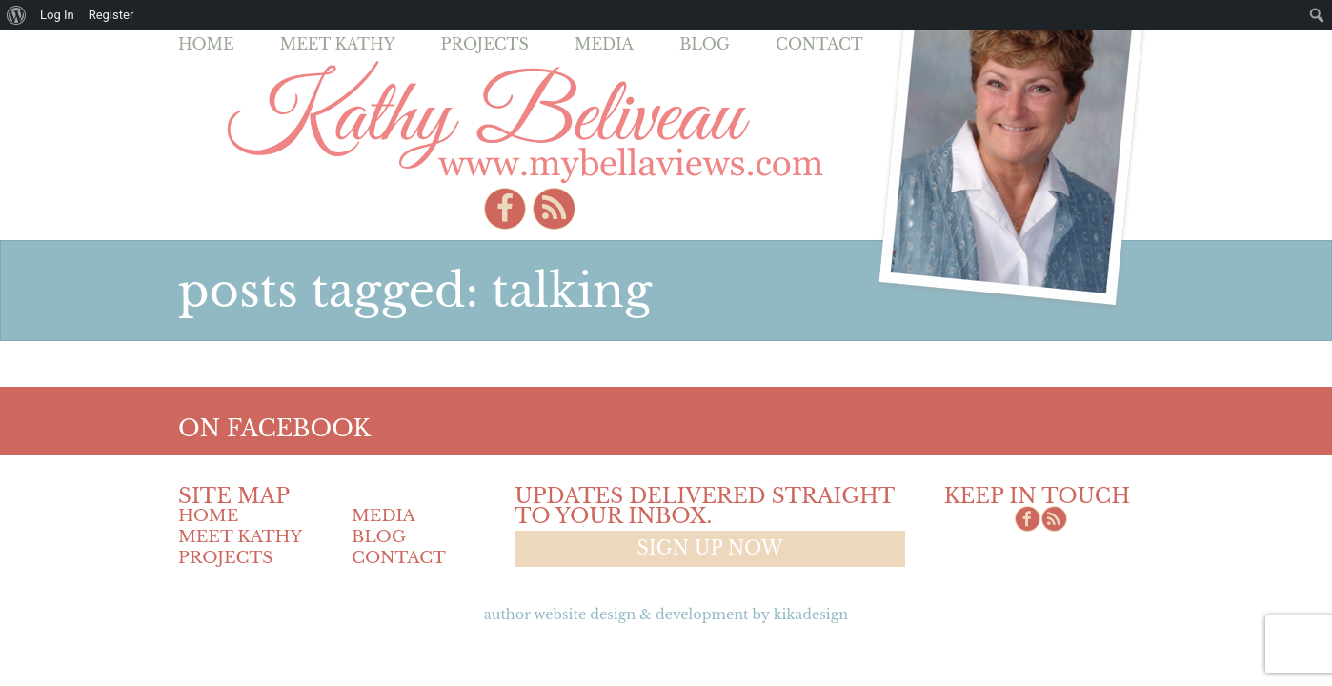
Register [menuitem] (111, 15)
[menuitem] (16, 15)
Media (604, 43)
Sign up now (709, 547)
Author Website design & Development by (666, 614)
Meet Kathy (337, 43)
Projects (485, 43)
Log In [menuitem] (57, 15)
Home (206, 43)
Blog (704, 43)
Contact (819, 43)
